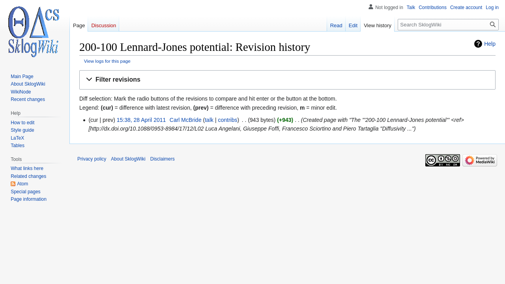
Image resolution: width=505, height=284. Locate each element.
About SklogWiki (128, 159)
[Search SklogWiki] (448, 24)
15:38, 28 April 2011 (141, 120)
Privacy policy (91, 159)
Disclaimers (162, 159)
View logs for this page (107, 61)
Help (490, 44)
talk (209, 120)
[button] (287, 80)
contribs (227, 120)
